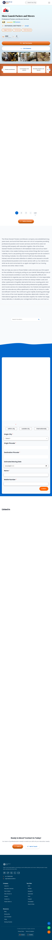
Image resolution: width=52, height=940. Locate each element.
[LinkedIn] (11, 872)
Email (25, 26)
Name (6, 471)
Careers (6, 896)
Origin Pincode (9, 443)
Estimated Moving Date (12, 462)
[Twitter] (8, 872)
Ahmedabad (30, 901)
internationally (41, 429)
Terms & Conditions (30, 931)
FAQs (5, 919)
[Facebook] (4, 872)
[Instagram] (15, 872)
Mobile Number (9, 480)
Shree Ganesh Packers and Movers (18, 16)
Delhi (29, 886)
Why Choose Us (8, 893)
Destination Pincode (11, 452)
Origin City (8, 434)
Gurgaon (30, 899)
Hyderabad (30, 893)
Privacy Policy (21, 931)
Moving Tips (7, 914)
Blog (5, 911)
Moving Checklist (8, 922)
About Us (6, 886)
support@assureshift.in (10, 878)
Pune (29, 896)
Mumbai (30, 888)
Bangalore (30, 891)
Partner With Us (8, 901)
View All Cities (31, 904)
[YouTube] (18, 872)
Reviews (16, 22)
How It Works (7, 891)
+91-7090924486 (9, 876)
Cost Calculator (7, 916)
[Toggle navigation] (49, 3)
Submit (43, 489)
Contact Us (6, 899)
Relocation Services (8, 888)
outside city (26, 429)
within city (11, 429)
